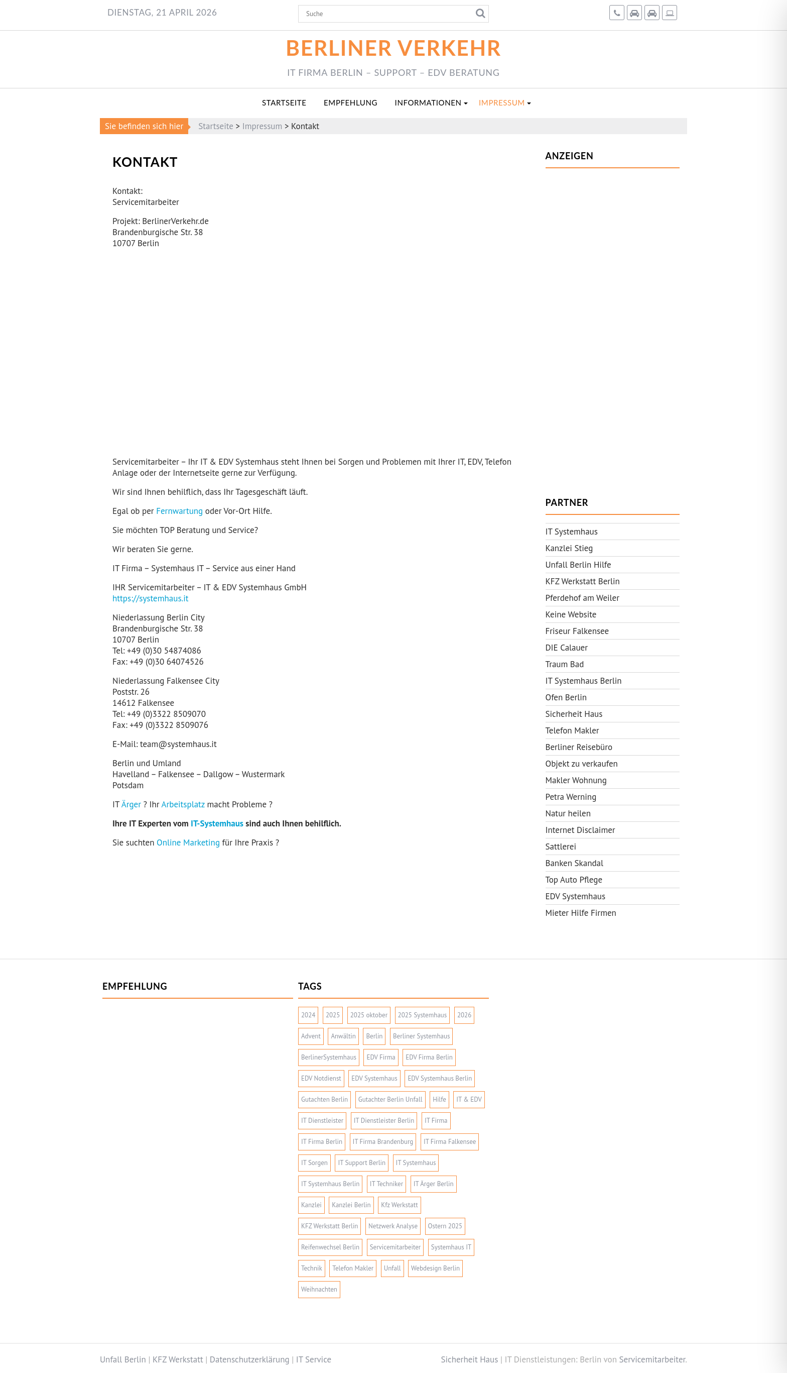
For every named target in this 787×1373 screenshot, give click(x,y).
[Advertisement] (613, 327)
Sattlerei (561, 846)
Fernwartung (179, 510)
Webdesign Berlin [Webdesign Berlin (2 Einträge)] (435, 1268)
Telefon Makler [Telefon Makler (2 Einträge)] (352, 1268)
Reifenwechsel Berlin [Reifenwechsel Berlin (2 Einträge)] (330, 1247)
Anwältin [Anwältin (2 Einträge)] (343, 1036)
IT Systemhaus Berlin (584, 680)
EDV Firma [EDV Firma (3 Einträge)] (380, 1057)
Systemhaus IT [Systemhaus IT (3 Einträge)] (451, 1247)
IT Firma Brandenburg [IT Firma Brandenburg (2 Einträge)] (383, 1141)
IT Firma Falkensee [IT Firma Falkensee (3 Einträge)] (450, 1141)
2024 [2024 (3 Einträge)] (308, 1015)
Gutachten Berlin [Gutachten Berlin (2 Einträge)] (324, 1099)
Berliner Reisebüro (579, 747)
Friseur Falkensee (577, 631)
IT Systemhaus (572, 531)
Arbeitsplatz (183, 804)
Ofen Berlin (566, 697)
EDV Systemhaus (576, 896)
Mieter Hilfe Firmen (581, 912)
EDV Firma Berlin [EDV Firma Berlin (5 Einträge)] (429, 1057)
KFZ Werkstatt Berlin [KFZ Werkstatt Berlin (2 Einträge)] (329, 1226)
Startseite (284, 102)
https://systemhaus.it (150, 598)
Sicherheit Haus (574, 713)
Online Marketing (188, 842)
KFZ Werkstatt (178, 1359)
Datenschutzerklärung (250, 1359)
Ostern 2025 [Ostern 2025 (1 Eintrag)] (445, 1226)
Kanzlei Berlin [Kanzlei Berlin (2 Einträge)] (351, 1205)
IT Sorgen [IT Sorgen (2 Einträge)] (314, 1162)
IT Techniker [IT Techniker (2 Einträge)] (386, 1184)
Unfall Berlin (123, 1359)
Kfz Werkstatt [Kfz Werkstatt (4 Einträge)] (399, 1205)
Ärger (131, 804)
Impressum (502, 102)
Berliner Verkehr (393, 47)
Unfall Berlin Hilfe (578, 564)
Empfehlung (350, 102)
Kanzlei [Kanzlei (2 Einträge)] (311, 1205)
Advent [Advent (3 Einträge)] (311, 1036)
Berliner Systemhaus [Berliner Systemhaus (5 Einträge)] (421, 1036)
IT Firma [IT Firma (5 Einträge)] (436, 1120)
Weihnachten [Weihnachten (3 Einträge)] (319, 1289)
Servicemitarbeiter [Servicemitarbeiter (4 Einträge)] (395, 1247)
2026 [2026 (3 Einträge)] (464, 1015)
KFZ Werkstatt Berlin (583, 581)
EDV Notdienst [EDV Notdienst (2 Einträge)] (321, 1078)
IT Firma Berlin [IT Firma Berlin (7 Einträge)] (321, 1141)
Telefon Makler (572, 730)
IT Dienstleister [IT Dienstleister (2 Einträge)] (322, 1120)
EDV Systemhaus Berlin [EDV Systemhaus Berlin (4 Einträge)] (440, 1078)
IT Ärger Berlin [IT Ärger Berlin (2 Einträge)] (434, 1184)
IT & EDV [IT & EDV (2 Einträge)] (469, 1099)
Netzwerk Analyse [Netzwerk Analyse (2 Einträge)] (393, 1226)
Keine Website (571, 614)
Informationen (428, 102)
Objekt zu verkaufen (582, 763)
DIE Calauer (567, 647)
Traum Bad (565, 664)
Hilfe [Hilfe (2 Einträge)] (439, 1099)
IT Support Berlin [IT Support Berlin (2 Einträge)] (361, 1162)
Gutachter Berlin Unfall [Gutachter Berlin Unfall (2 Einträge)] (390, 1099)
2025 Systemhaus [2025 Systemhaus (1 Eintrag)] (422, 1015)
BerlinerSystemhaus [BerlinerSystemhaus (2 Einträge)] (328, 1057)
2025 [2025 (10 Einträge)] (333, 1015)
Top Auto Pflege (574, 879)
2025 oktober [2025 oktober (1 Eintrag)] (368, 1015)
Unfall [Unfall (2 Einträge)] (392, 1268)
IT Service (313, 1359)
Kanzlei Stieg (569, 548)
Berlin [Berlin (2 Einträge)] (374, 1036)
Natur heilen (568, 813)
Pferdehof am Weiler (583, 597)
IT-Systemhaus (217, 823)
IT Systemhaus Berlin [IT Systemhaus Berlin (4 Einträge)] (330, 1184)
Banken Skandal (575, 863)
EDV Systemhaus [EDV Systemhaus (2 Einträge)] (374, 1078)
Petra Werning (571, 796)
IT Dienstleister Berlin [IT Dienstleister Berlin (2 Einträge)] (384, 1120)
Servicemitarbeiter (652, 1359)
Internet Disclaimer (580, 829)
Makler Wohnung (576, 780)
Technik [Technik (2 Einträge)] (311, 1268)
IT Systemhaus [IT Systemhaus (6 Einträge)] (416, 1162)
